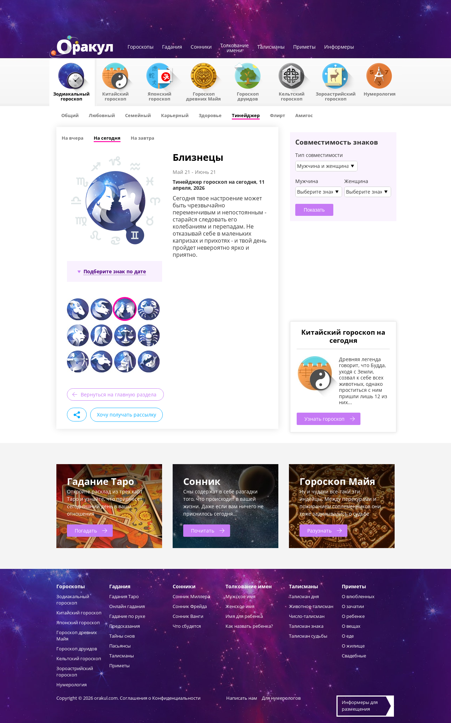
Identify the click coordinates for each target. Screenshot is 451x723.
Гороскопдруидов (248, 96)
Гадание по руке (127, 616)
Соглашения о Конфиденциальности (161, 698)
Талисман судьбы (308, 636)
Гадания (172, 47)
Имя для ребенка (244, 616)
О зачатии (353, 606)
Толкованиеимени (234, 48)
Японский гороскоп (159, 96)
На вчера (73, 138)
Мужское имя (240, 596)
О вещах (351, 626)
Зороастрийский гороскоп (336, 96)
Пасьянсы (120, 646)
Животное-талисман (311, 606)
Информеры (339, 47)
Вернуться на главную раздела (118, 394)
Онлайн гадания (127, 606)
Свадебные (354, 655)
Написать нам (241, 698)
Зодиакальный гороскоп (71, 96)
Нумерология (380, 93)
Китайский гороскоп (115, 96)
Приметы (304, 47)
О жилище (353, 646)
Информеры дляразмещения (360, 705)
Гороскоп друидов (76, 648)
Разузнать (319, 530)
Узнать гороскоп (324, 418)
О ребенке (353, 616)
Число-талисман (307, 616)
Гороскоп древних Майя (203, 96)
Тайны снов (122, 636)
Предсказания (124, 626)
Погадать (86, 530)
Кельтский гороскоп (291, 96)
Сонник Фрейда (190, 606)
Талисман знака (306, 626)
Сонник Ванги (188, 616)
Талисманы (271, 47)
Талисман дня (304, 596)
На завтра (142, 138)
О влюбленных (358, 596)
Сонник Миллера (191, 596)
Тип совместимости (319, 155)
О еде (348, 636)
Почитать (202, 530)
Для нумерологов (281, 698)
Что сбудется (187, 626)
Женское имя (240, 606)
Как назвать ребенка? (249, 626)
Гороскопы (141, 47)
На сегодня (107, 138)
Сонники (201, 47)
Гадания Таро (124, 596)
